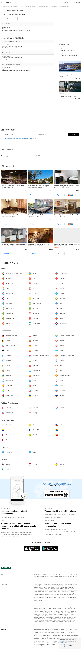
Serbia (35, 596)
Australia (61, 599)
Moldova (36, 594)
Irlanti (54, 593)
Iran (47, 585)
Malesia (52, 587)
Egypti (73, 599)
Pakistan (62, 587)
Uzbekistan (67, 588)
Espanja (46, 591)
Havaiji (46, 597)
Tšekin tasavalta (74, 590)
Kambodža (55, 585)
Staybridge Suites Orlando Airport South (67, 215)
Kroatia (50, 593)
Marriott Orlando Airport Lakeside (12, 215)
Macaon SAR (47, 587)
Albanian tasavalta (38, 590)
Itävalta (44, 590)
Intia (44, 585)
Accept (70, 645)
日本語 (35, 574)
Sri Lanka (73, 585)
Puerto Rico (69, 597)
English (39, 574)
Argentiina (51, 597)
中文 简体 (49, 574)
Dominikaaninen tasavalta (39, 599)
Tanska (39, 591)
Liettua (66, 593)
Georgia (70, 584)
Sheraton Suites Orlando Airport (38, 186)
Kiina (66, 584)
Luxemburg (71, 593)
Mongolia (41, 587)
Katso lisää (33, 138)
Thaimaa (41, 588)
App (71, 2)
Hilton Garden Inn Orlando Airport (39, 244)
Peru (57, 599)
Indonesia (36, 585)
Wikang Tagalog (40, 576)
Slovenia (43, 596)
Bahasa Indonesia (70, 574)
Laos (69, 585)
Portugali (69, 594)
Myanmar (36, 587)
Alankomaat (56, 594)
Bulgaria (64, 590)
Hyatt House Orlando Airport (37, 215)
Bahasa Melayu (62, 574)
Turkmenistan (47, 588)
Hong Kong (75, 584)
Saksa (35, 591)
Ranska (54, 591)
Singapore (36, 588)
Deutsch (51, 576)
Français (46, 576)
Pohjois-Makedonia (49, 594)
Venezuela (52, 599)
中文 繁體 (44, 574)
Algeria (69, 599)
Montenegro (41, 594)
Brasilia (47, 599)
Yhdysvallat (41, 597)
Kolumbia (63, 597)
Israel (40, 585)
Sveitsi (68, 590)
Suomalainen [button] (77, 2)
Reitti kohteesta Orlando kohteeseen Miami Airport (15, 138)
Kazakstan (64, 585)
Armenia (49, 584)
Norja (61, 594)
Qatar (66, 587)
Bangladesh (61, 584)
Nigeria (40, 600)
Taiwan (57, 588)
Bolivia (55, 597)
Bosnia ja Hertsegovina (52, 590)
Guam (65, 599)
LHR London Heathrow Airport (13, 10)
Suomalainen (66, 576)
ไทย (57, 574)
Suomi (50, 591)
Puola (65, 594)
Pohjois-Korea (74, 588)
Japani (50, 585)
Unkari (46, 593)
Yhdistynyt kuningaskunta (63, 591)
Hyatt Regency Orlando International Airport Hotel (17, 186)
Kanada (68, 596)
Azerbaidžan (55, 584)
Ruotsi (39, 596)
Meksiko (73, 596)
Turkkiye (53, 588)
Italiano (60, 576)
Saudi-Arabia (71, 587)
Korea (59, 585)
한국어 (53, 574)
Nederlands (36, 577)
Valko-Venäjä (54, 596)
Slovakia (48, 596)
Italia (63, 593)
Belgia (59, 590)
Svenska (75, 576)
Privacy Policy (63, 642)
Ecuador (74, 597)
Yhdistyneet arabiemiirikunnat (40, 584)
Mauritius (36, 600)
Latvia (76, 593)
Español (56, 576)
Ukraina (59, 596)
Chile (59, 597)
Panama (36, 597)
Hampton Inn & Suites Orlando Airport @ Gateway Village (20, 244)
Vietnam (61, 588)
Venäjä (64, 596)
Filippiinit (57, 587)
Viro (43, 591)
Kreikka (42, 593)
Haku (73, 134)
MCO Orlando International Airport (14, 14)
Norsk (71, 576)
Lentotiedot (65, 2)
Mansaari (58, 593)
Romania (74, 594)
